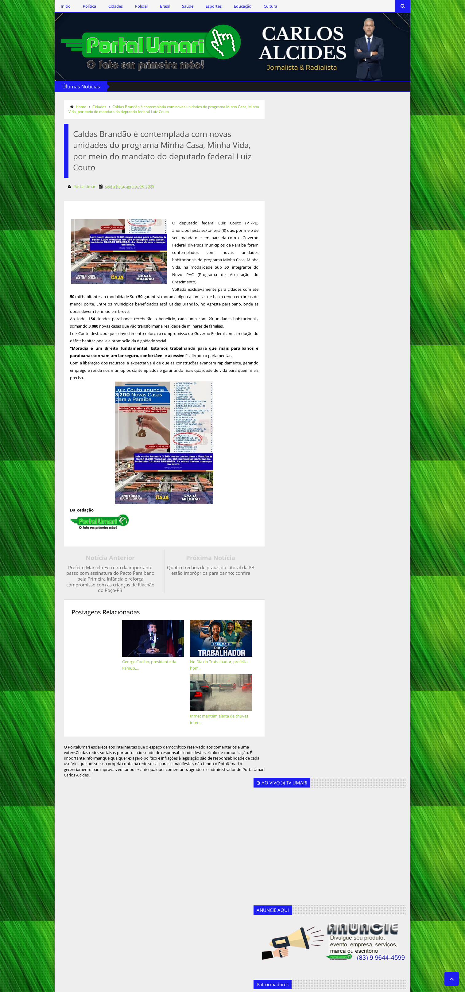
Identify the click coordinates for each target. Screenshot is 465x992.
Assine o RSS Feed (90, 884)
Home (75, 106)
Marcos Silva (164, 939)
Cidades (109, 6)
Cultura (264, 6)
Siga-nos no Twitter (91, 866)
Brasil (159, 6)
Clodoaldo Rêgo (167, 869)
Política (83, 6)
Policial (135, 6)
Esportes (207, 6)
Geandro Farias (166, 929)
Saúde (181, 6)
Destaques (162, 889)
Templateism (142, 986)
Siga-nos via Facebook (94, 849)
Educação (236, 6)
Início (59, 6)
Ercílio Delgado (166, 909)
